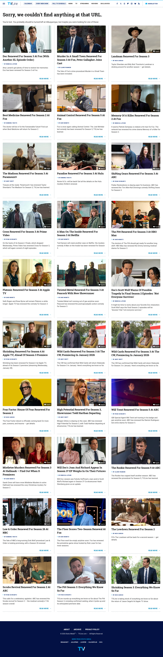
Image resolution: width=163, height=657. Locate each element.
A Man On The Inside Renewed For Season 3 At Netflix (77, 233)
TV (76, 3)
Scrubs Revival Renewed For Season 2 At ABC (26, 588)
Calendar (28, 4)
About (67, 629)
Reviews (94, 3)
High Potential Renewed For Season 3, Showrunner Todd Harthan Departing (79, 411)
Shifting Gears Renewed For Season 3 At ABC (134, 175)
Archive (77, 629)
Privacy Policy (92, 629)
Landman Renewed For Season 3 (130, 56)
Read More (44, 79)
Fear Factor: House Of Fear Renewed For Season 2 (26, 411)
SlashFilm (93, 642)
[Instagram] (132, 4)
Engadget (64, 642)
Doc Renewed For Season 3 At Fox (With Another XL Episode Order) (26, 58)
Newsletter (151, 4)
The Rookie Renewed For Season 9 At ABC (135, 467)
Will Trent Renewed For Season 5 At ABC (135, 409)
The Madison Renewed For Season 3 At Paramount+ (25, 175)
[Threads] (124, 4)
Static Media (70, 634)
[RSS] (139, 4)
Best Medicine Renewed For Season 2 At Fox (26, 117)
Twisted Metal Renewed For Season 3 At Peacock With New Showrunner (80, 291)
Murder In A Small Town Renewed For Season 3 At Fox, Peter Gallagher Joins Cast (79, 60)
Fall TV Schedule (59, 4)
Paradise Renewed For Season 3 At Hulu (80, 173)
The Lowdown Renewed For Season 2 (133, 529)
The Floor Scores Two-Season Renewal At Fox (81, 530)
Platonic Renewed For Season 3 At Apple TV (26, 291)
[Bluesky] (135, 4)
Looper (83, 642)
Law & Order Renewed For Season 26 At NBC (25, 530)
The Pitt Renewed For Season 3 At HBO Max (134, 233)
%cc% (48, 51)
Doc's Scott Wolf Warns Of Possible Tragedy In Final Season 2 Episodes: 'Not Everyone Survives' (135, 293)
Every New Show (42, 4)
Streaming (84, 3)
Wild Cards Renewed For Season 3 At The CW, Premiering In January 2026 (81, 353)
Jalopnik (74, 642)
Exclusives (105, 3)
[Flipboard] (128, 4)
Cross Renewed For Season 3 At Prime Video (25, 233)
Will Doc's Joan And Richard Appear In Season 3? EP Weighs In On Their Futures (81, 469)
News (70, 3)
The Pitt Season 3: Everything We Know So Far (80, 588)
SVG (100, 642)
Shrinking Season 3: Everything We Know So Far (135, 589)
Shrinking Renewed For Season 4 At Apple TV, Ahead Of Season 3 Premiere (25, 353)
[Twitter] (121, 4)
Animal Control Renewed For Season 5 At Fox (81, 117)
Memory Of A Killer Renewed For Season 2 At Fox (135, 117)
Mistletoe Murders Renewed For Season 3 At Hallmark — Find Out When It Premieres (27, 471)
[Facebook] (117, 4)
